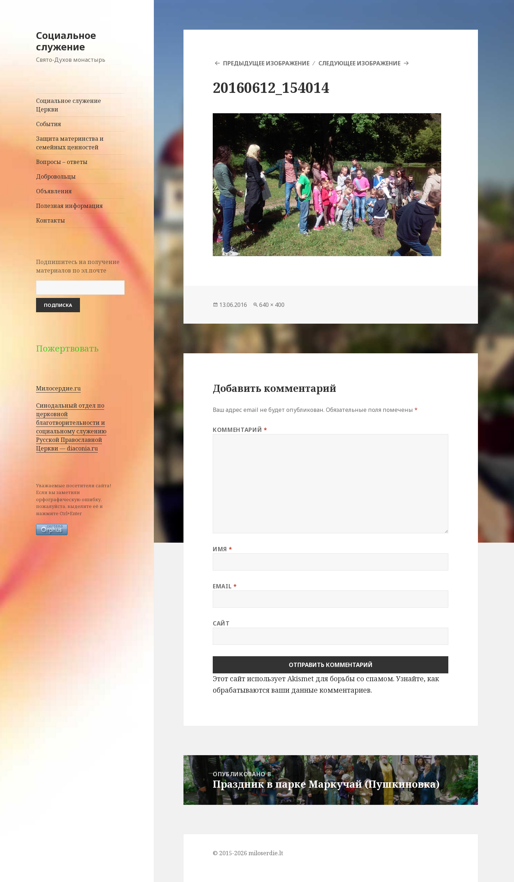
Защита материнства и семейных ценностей (70, 143)
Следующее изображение (359, 63)
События (48, 124)
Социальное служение (66, 41)
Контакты (50, 220)
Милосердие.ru (58, 388)
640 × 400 (271, 305)
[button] (327, 184)
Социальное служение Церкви (68, 105)
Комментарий (240, 430)
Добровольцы (56, 176)
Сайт (221, 623)
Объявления (54, 191)
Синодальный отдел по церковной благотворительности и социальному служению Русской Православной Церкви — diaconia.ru (71, 427)
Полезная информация (69, 206)
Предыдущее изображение (266, 63)
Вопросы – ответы (61, 162)
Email (225, 586)
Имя (222, 549)
